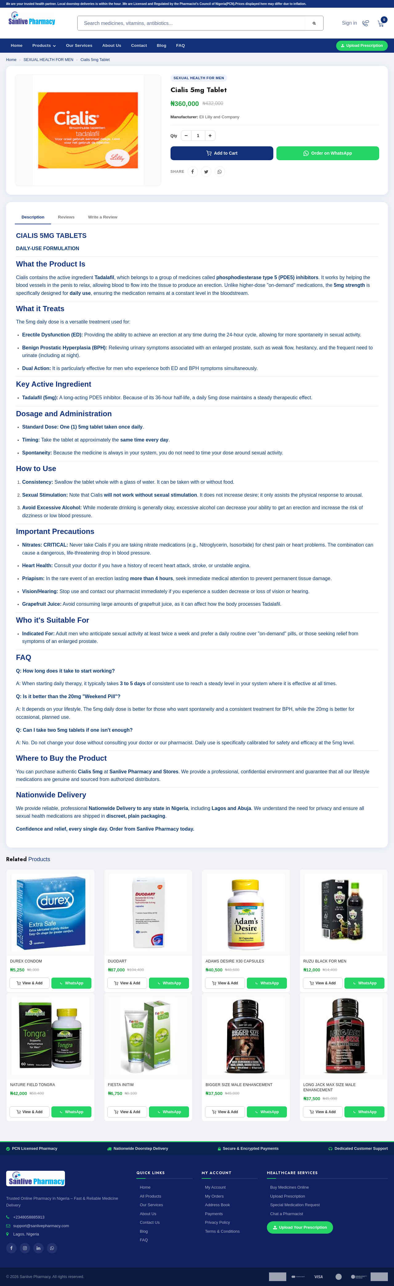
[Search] (314, 23)
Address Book (217, 1205)
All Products (150, 1196)
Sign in (349, 23)
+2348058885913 (29, 1217)
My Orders (214, 1196)
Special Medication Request (295, 1205)
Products (44, 45)
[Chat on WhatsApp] (365, 23)
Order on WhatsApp (328, 153)
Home (16, 45)
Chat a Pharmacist (286, 1213)
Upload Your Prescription (300, 1227)
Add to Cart (221, 153)
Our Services (79, 45)
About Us (111, 45)
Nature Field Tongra (32, 1085)
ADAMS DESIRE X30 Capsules (235, 961)
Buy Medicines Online (289, 1187)
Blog (162, 45)
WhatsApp (71, 983)
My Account (215, 1187)
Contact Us (149, 1222)
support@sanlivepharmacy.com (41, 1225)
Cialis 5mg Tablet (95, 60)
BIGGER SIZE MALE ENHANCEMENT (239, 1085)
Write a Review (102, 217)
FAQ (180, 45)
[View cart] (381, 23)
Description (33, 217)
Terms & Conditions (222, 1231)
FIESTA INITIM (121, 1085)
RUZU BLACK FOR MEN (325, 961)
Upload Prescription (362, 45)
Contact (139, 45)
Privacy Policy (217, 1222)
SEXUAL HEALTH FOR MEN (48, 60)
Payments (214, 1213)
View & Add (29, 983)
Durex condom (26, 961)
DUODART (117, 961)
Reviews (66, 217)
